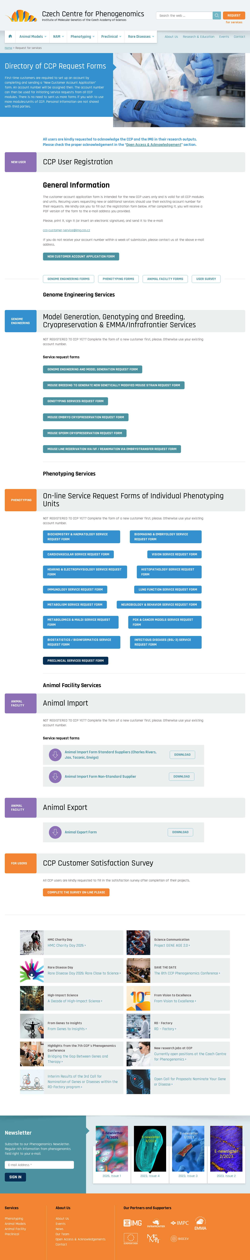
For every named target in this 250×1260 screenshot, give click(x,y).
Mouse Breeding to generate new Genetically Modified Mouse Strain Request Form (113, 385)
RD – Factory (164, 1028)
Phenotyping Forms (118, 279)
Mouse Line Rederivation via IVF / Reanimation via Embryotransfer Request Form (111, 449)
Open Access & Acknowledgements (81, 1239)
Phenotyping (14, 1218)
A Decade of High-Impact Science (74, 1001)
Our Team (62, 1234)
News (59, 1229)
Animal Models (15, 1223)
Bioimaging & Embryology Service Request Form (161, 536)
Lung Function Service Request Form (168, 589)
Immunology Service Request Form (75, 589)
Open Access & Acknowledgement (153, 144)
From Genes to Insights (66, 1028)
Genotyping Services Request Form (75, 401)
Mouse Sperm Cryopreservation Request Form (84, 433)
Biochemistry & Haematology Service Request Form (77, 536)
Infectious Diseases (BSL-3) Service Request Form (163, 642)
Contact (61, 1244)
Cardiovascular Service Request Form (78, 554)
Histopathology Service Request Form (167, 571)
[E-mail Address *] (39, 1165)
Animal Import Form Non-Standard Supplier (101, 776)
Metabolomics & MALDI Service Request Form (78, 622)
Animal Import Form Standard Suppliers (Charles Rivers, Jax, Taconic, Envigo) (111, 755)
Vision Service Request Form (174, 554)
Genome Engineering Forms (68, 279)
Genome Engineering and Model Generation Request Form (92, 369)
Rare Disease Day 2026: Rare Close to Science (83, 973)
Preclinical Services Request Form (75, 660)
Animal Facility (15, 1229)
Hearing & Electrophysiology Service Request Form (84, 571)
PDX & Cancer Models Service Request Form (163, 622)
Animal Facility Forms (165, 279)
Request (234, 15)
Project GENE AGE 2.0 (171, 945)
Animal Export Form (81, 832)
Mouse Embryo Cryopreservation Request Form (85, 417)
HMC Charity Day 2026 (66, 945)
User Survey (206, 279)
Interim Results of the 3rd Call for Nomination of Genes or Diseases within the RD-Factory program (83, 1082)
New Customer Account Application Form (81, 256)
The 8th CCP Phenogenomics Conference (186, 973)
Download (182, 754)
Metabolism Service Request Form (74, 604)
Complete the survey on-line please (76, 892)
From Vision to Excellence (174, 1001)
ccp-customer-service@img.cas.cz (66, 230)
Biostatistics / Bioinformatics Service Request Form (79, 642)
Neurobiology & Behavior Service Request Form (159, 604)
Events (61, 1223)
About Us (62, 1218)
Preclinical (12, 1234)
